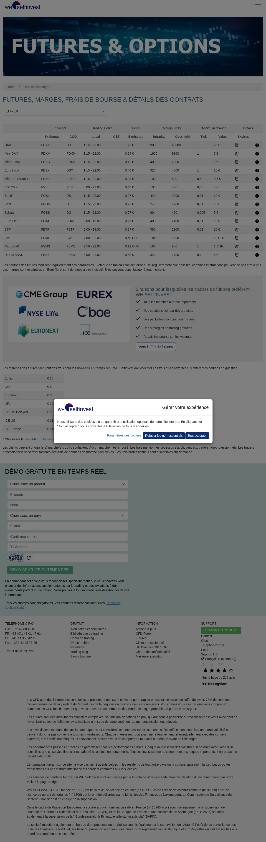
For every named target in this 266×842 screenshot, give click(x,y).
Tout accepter (197, 435)
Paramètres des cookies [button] (124, 435)
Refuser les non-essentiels (164, 435)
